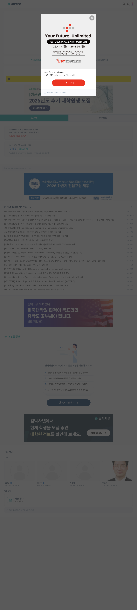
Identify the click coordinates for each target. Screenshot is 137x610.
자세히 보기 (68, 82)
